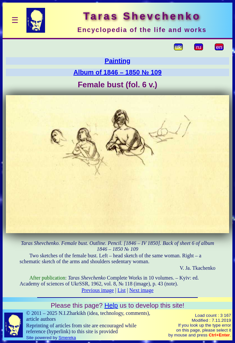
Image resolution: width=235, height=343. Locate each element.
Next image (141, 290)
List (122, 290)
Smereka (67, 337)
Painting (118, 60)
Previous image (98, 290)
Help (111, 305)
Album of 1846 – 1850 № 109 (117, 72)
